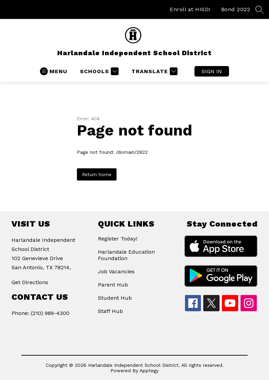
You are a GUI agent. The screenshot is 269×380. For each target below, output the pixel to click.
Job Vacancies (116, 271)
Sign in (212, 71)
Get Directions (30, 282)
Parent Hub (113, 284)
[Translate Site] (154, 71)
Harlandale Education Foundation (126, 255)
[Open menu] (53, 71)
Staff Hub (110, 311)
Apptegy (149, 370)
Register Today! (117, 238)
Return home (96, 174)
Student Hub (115, 298)
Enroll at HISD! (190, 9)
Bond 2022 (235, 9)
